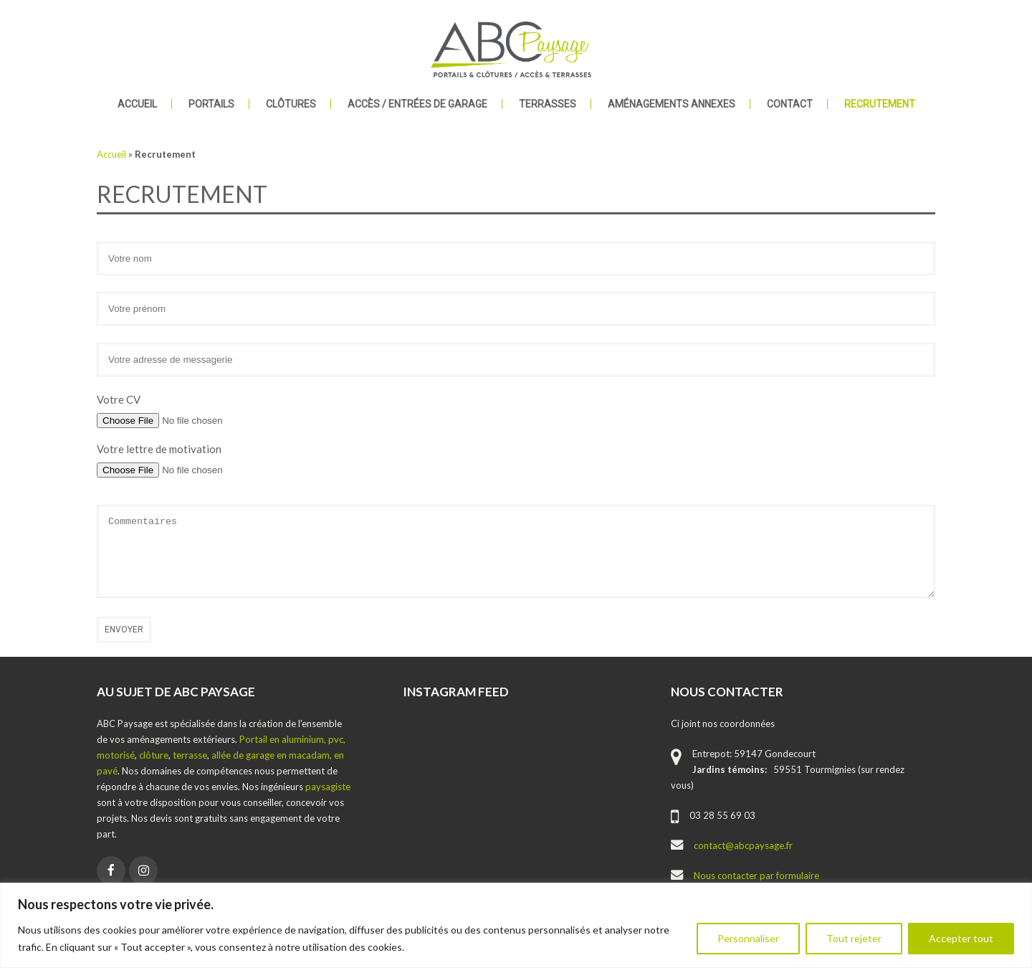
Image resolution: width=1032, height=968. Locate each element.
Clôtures (291, 104)
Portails (211, 104)
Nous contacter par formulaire (756, 875)
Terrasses (547, 104)
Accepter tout (961, 938)
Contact (790, 104)
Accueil (137, 104)
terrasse (190, 755)
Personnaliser (748, 938)
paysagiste (327, 786)
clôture (153, 755)
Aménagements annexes (671, 104)
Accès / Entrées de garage (417, 104)
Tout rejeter (854, 938)
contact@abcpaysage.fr (743, 845)
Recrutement (879, 104)
